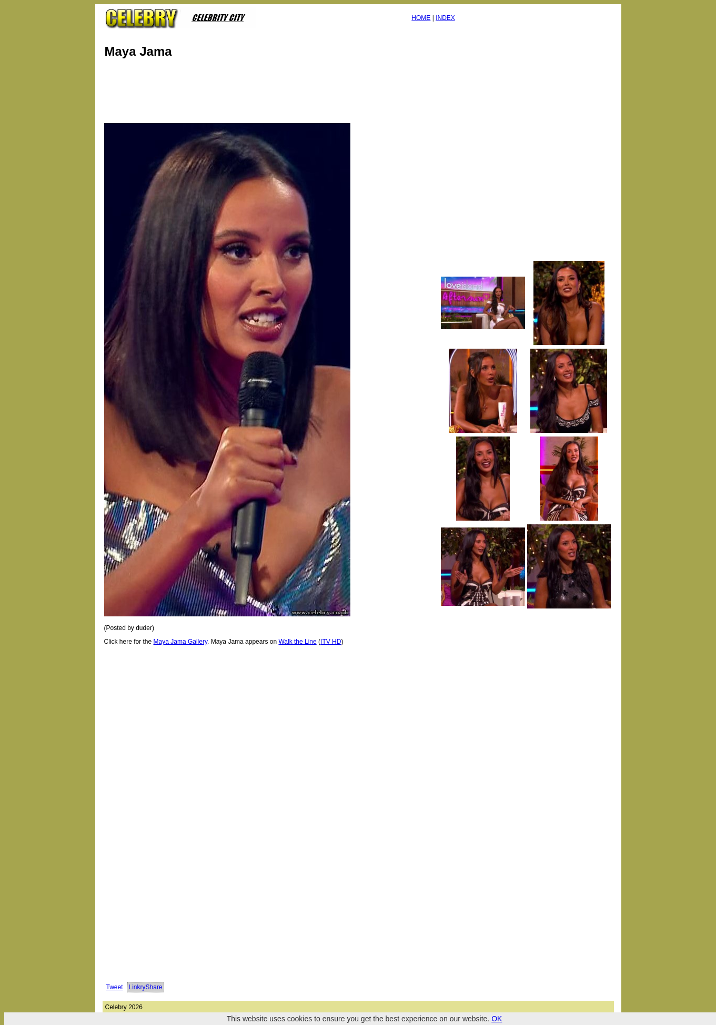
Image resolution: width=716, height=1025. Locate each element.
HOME (420, 18)
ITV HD (330, 641)
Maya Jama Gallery (180, 641)
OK (496, 1018)
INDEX (445, 18)
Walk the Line (297, 641)
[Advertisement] (294, 93)
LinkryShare (146, 987)
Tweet (114, 987)
